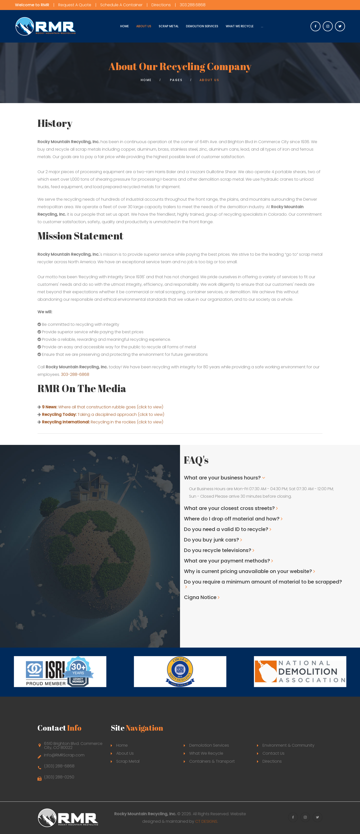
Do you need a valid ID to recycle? (226, 529)
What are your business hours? (222, 477)
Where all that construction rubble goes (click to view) (102, 407)
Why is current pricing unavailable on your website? (248, 571)
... (262, 26)
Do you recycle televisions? (217, 550)
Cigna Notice (200, 597)
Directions (161, 5)
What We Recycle (240, 26)
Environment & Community (288, 745)
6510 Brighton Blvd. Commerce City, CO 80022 (73, 745)
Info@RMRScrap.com (64, 755)
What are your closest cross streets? (229, 508)
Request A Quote (74, 5)
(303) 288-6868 (59, 766)
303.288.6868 (193, 5)
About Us (143, 26)
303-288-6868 (75, 374)
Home (124, 26)
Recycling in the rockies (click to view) (102, 422)
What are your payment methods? (227, 560)
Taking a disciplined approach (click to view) (103, 414)
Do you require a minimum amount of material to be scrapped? (263, 581)
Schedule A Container (121, 5)
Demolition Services (202, 26)
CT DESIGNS (206, 821)
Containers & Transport (212, 761)
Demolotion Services (209, 745)
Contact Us (273, 753)
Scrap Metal (168, 26)
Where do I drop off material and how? (232, 518)
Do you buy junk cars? (211, 539)
